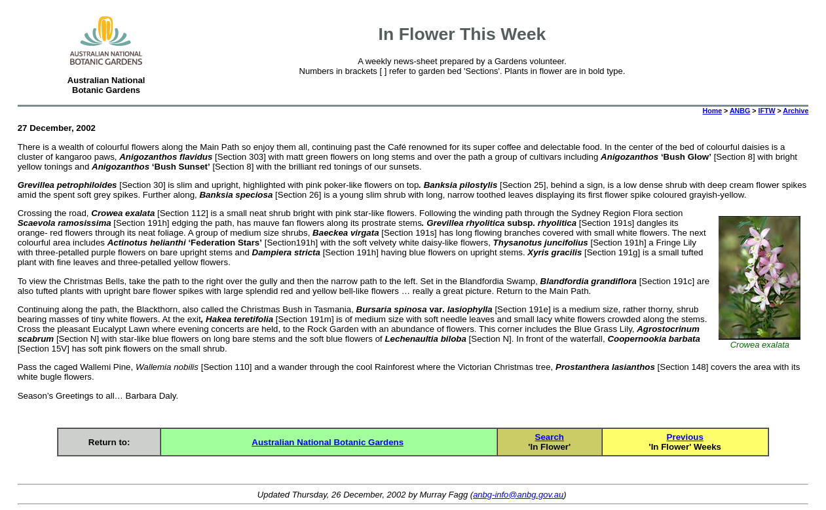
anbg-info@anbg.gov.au (518, 495)
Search (549, 437)
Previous (685, 437)
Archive (795, 111)
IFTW (766, 111)
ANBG (740, 111)
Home (713, 111)
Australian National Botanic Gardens (328, 442)
